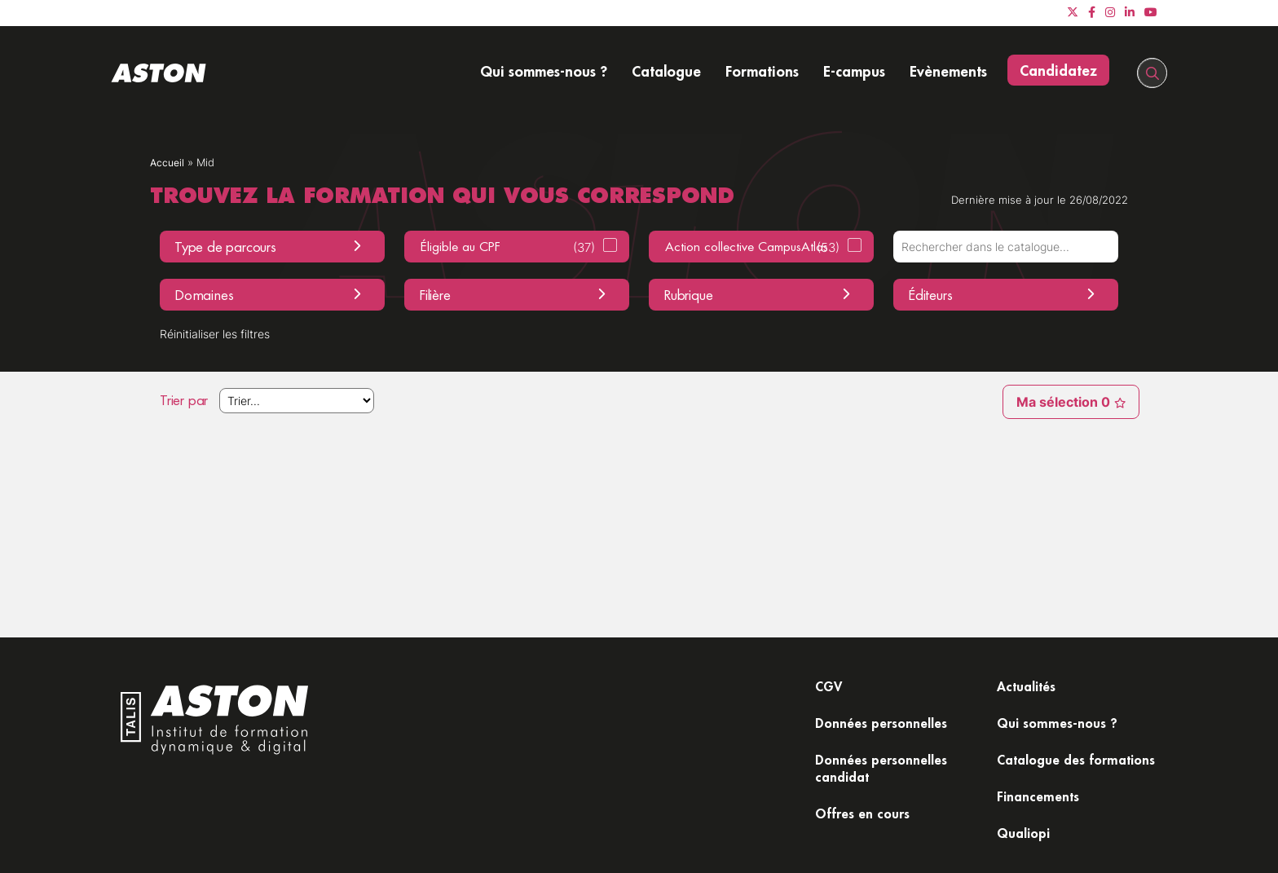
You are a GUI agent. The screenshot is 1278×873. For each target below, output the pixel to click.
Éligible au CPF (508, 247)
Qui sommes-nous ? (543, 71)
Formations (762, 71)
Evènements (948, 71)
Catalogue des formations (1046, 735)
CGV (830, 687)
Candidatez (1058, 70)
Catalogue (666, 71)
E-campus (854, 71)
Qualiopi (1027, 822)
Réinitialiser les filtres (225, 335)
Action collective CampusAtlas (752, 247)
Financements (1042, 784)
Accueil (168, 163)
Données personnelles (886, 726)
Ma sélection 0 (1059, 403)
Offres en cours (865, 822)
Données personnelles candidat (886, 774)
